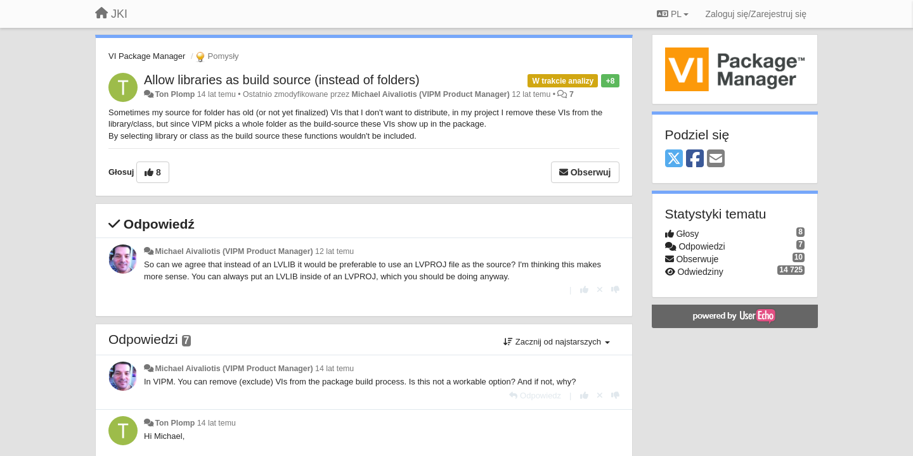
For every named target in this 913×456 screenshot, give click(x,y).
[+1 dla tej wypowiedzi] (584, 289)
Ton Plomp (175, 94)
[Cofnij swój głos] (600, 289)
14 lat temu (334, 368)
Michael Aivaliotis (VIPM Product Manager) (431, 94)
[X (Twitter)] (674, 159)
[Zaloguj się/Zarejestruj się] (756, 14)
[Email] (716, 159)
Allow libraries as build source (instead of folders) (282, 80)
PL (673, 14)
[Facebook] (695, 159)
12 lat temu (334, 251)
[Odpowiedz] (535, 395)
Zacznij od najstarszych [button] (556, 341)
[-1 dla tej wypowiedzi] (615, 289)
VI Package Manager (146, 56)
